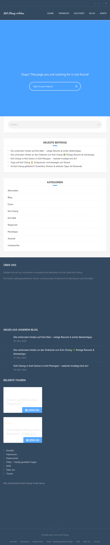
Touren (9, 473)
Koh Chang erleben (13, 13)
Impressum (11, 454)
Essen (10, 204)
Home (50, 13)
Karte (103, 13)
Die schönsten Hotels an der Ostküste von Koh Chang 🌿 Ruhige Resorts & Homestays (52, 154)
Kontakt (10, 450)
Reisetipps (13, 231)
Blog (92, 13)
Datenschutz (12, 458)
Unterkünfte (13, 245)
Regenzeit (12, 224)
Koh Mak (12, 218)
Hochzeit (79, 13)
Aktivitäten (13, 190)
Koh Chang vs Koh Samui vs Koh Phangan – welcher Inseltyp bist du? (44, 158)
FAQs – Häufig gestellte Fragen (21, 462)
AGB (8, 466)
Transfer (63, 13)
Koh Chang (13, 211)
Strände (11, 238)
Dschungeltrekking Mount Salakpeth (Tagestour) (23, 431)
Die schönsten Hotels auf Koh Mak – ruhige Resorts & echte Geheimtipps (46, 150)
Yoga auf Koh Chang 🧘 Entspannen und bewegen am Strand (40, 162)
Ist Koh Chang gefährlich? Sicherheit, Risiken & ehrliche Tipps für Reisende (46, 166)
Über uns (10, 469)
